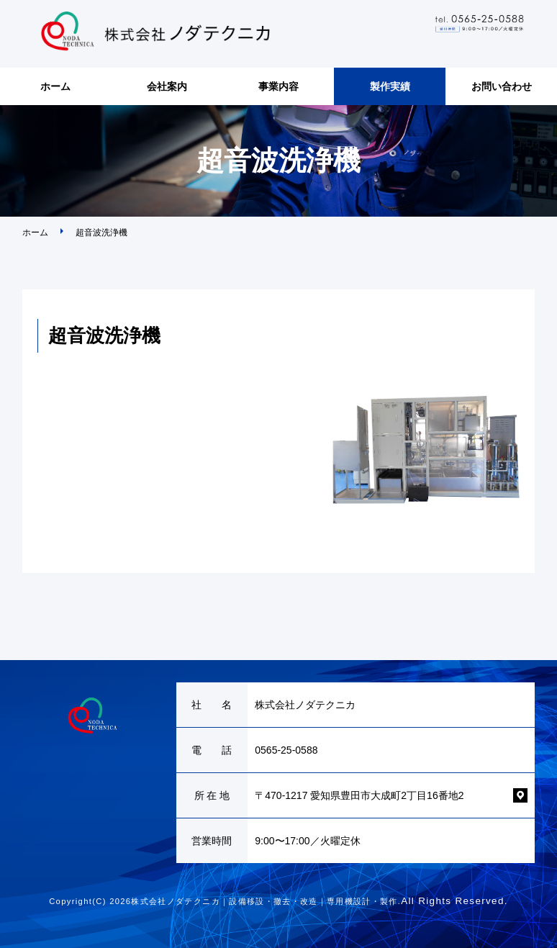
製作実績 (390, 86)
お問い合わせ (501, 86)
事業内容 (278, 86)
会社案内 (167, 86)
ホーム (55, 86)
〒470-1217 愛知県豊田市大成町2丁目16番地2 (359, 795)
